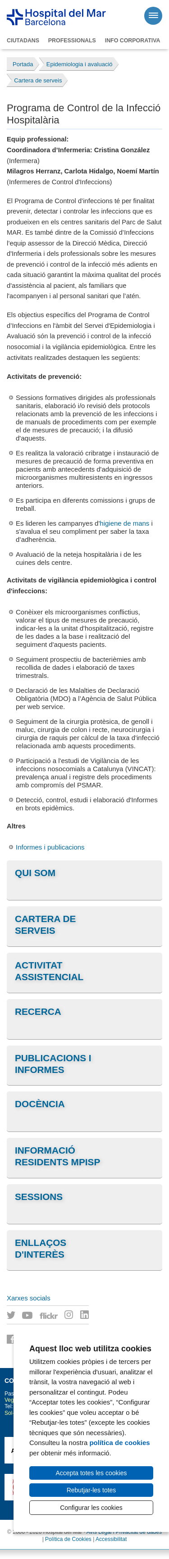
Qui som (35, 873)
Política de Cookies (68, 1539)
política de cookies (119, 1442)
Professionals (72, 40)
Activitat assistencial (49, 971)
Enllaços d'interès (40, 1248)
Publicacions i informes (53, 1064)
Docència (40, 1104)
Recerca (38, 1011)
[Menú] (153, 16)
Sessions (39, 1196)
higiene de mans (124, 523)
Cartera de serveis (45, 925)
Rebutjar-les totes (91, 1490)
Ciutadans (23, 40)
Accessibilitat (111, 1539)
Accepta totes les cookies (91, 1473)
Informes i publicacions (50, 847)
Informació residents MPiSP (57, 1156)
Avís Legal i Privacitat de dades (124, 1532)
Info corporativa (132, 40)
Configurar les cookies (91, 1507)
